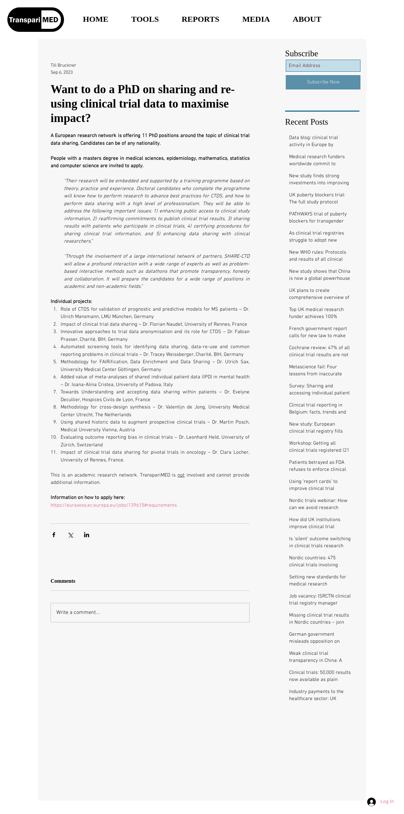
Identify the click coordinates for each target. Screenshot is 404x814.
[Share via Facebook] (54, 534)
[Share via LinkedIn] (86, 534)
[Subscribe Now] (323, 82)
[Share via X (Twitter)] (70, 534)
